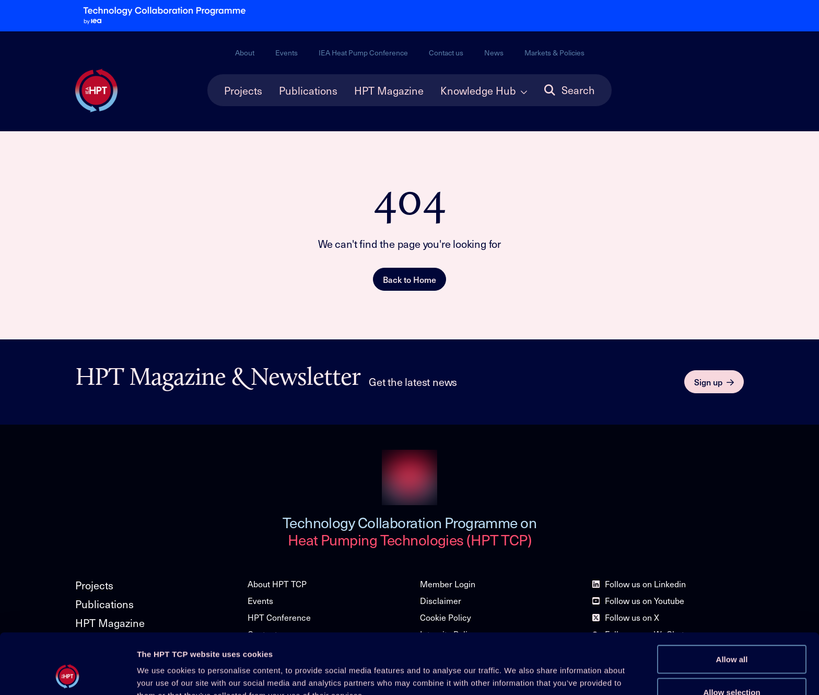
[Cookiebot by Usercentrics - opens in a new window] (67, 674)
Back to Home (409, 279)
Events (286, 53)
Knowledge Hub (478, 90)
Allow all (732, 602)
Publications (308, 90)
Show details (548, 672)
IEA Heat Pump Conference (363, 53)
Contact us (446, 53)
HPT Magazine (389, 90)
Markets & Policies (554, 53)
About (244, 53)
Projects (243, 90)
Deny (732, 668)
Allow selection (731, 635)
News (494, 53)
